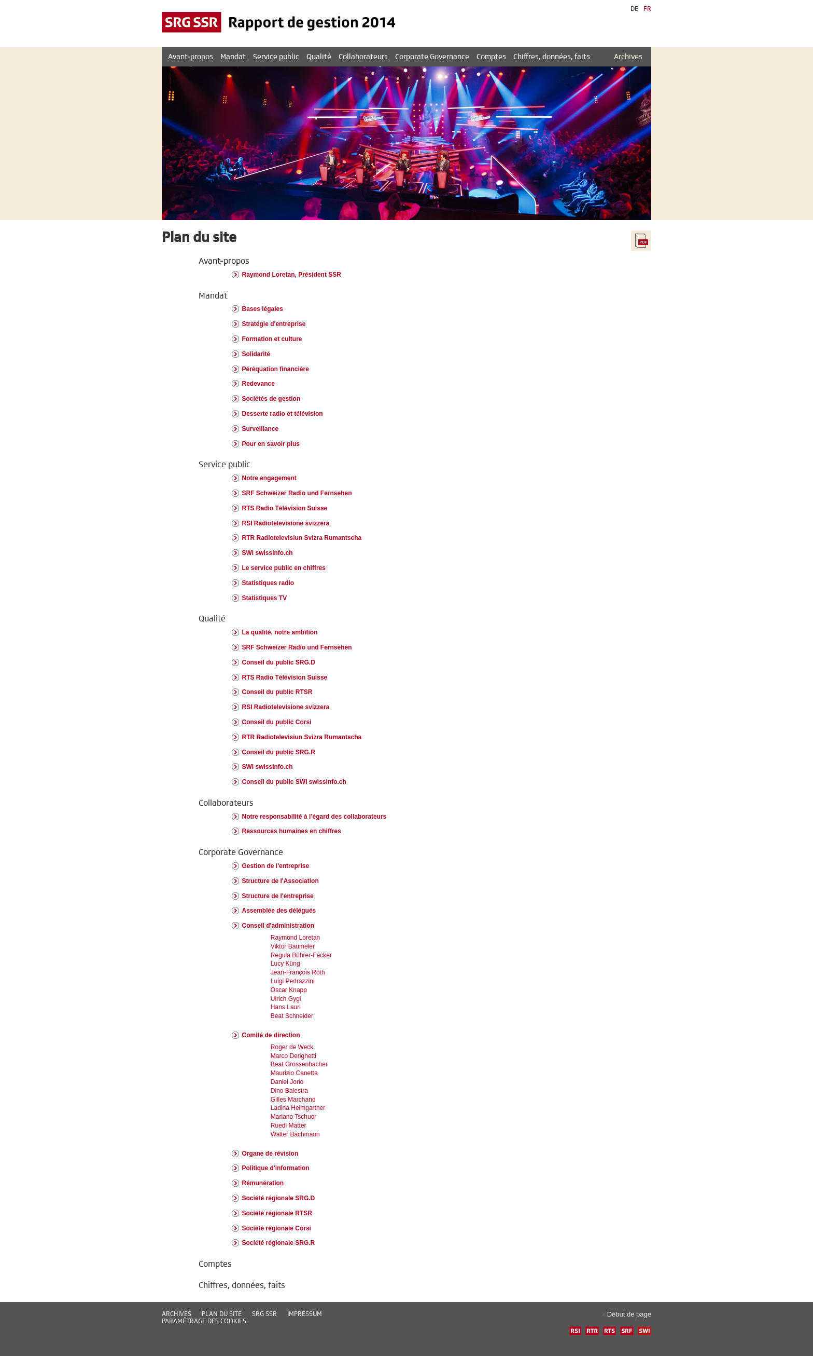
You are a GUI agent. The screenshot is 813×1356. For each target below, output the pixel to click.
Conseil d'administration (278, 925)
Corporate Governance (241, 852)
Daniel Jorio (287, 1082)
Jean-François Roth (298, 972)
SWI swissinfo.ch (267, 553)
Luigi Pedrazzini (293, 981)
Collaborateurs (226, 803)
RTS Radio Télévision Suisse (285, 508)
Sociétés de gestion (271, 398)
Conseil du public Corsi (277, 722)
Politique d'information (276, 1168)
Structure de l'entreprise (278, 896)
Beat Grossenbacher (299, 1064)
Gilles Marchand (293, 1099)
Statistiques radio (268, 583)
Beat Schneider (292, 1016)
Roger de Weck (292, 1047)
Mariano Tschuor (294, 1116)
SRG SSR (264, 1314)
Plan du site (222, 1314)
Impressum (304, 1314)
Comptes (215, 1264)
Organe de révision (270, 1153)
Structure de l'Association (280, 881)
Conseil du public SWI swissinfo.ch (294, 781)
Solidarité (256, 354)
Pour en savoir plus (271, 444)
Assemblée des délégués (279, 910)
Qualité (212, 618)
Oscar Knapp (289, 990)
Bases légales (262, 309)
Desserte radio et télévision (282, 413)
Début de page (629, 1314)
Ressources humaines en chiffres (291, 831)
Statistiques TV (264, 598)
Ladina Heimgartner (298, 1107)
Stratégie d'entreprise (274, 324)
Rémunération (263, 1183)
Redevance (258, 383)
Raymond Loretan (295, 937)
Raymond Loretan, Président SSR (291, 274)
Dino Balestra (289, 1090)
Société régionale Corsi (276, 1228)
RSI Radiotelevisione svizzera (286, 523)
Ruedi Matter (288, 1125)
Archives (628, 56)
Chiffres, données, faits (242, 1285)
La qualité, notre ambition (280, 632)
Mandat (213, 296)
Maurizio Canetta (294, 1073)
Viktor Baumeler (293, 946)
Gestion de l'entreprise (276, 866)
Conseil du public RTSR (277, 692)
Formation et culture (272, 339)
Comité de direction (271, 1035)
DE (634, 8)
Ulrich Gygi (286, 998)
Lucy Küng (285, 963)
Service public (224, 464)
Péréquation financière (275, 369)
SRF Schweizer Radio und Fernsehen (297, 493)
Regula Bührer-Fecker (301, 955)
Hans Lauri (286, 1007)
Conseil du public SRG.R (278, 752)
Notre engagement (269, 478)
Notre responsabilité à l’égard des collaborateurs (314, 816)
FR (647, 8)
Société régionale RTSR (277, 1213)
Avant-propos (224, 261)
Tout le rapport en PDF (641, 240)
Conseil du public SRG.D (278, 662)
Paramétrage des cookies (204, 1321)
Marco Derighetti (293, 1056)
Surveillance (260, 428)
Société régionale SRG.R (278, 1242)
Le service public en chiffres (284, 568)
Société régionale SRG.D (278, 1198)
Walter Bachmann (295, 1134)
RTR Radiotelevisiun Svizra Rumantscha (302, 537)
